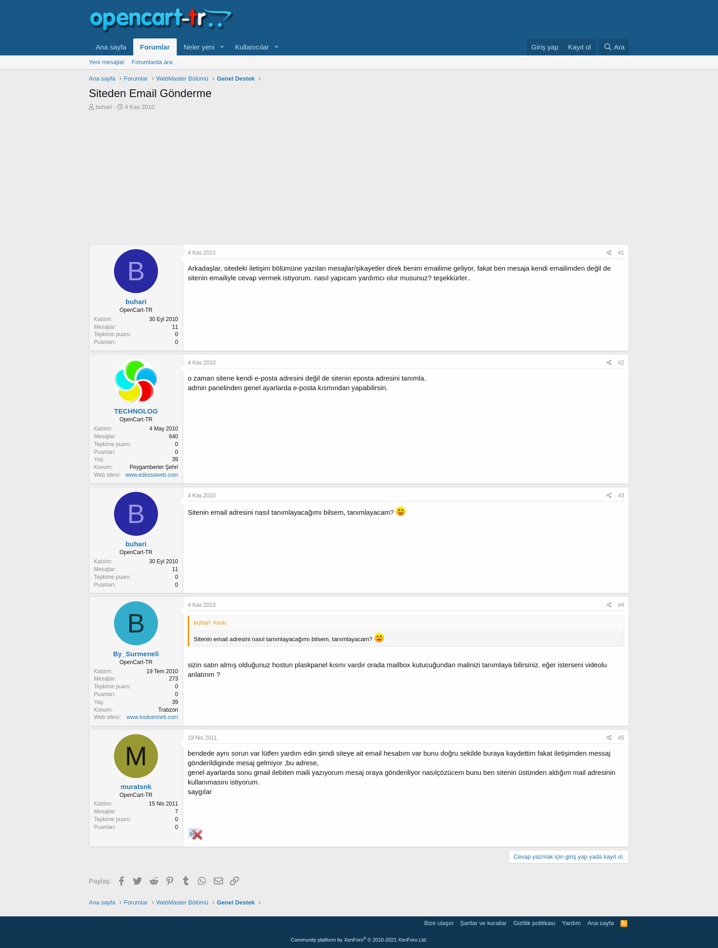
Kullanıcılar (252, 47)
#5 (621, 738)
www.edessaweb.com (151, 475)
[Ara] (614, 46)
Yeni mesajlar (107, 62)
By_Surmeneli (136, 654)
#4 (621, 605)
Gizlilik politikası (534, 923)
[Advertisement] (359, 180)
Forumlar (155, 47)
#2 (621, 363)
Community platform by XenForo (359, 940)
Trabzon (168, 710)
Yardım (571, 923)
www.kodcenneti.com (152, 717)
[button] (221, 46)
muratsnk (136, 786)
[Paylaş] (609, 253)
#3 (621, 495)
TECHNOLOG (136, 411)
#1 (621, 253)
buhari (104, 107)
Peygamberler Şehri (154, 467)
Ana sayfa (111, 47)
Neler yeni (199, 47)
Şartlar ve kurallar (483, 923)
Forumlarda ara (152, 62)
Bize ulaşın (439, 923)
